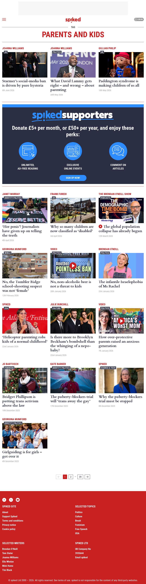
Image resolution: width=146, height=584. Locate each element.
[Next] (87, 477)
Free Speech (81, 529)
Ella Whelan (8, 561)
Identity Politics (13, 198)
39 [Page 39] (80, 476)
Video (53, 249)
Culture (57, 308)
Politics (57, 52)
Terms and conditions (12, 520)
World (8, 253)
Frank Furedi (58, 194)
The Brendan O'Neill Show (115, 194)
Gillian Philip (107, 48)
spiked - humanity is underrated (73, 20)
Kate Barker (58, 364)
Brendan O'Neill (109, 249)
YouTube (18, 500)
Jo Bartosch (10, 364)
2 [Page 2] (70, 476)
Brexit (78, 520)
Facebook (4, 500)
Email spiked (81, 557)
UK (6, 52)
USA (6, 308)
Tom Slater (7, 553)
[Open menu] (4, 19)
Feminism (9, 368)
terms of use (64, 580)
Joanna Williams (13, 48)
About (5, 512)
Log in (139, 19)
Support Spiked (9, 516)
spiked (6, 304)
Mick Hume (7, 565)
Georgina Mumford (14, 249)
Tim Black (7, 570)
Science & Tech (108, 368)
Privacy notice (9, 524)
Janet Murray (11, 194)
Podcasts (106, 198)
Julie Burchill (59, 304)
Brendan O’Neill (10, 549)
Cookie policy (8, 529)
